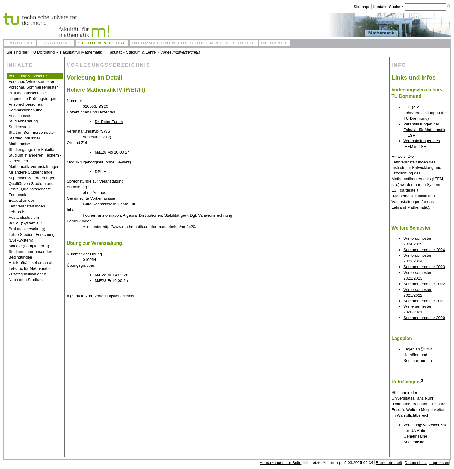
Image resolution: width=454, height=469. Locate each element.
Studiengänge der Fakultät (32, 149)
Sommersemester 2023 (424, 267)
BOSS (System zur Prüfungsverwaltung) (27, 226)
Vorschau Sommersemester (33, 87)
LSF (407, 107)
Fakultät (20, 43)
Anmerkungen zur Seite (280, 462)
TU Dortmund (43, 52)
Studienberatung (23, 121)
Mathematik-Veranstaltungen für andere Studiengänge (34, 169)
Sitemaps (362, 6)
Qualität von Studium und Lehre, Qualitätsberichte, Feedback (31, 189)
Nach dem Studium (26, 279)
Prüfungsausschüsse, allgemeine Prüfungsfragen (32, 96)
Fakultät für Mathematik (81, 52)
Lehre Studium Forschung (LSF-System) (32, 237)
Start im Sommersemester (32, 132)
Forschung (55, 43)
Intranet (274, 43)
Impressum (439, 462)
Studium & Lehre (102, 43)
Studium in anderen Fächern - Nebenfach (35, 158)
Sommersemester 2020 (424, 317)
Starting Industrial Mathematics (24, 141)
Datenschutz (416, 462)
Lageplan (411, 349)
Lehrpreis (17, 212)
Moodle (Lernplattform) (29, 246)
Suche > (397, 6)
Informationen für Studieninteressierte (193, 43)
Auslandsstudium (24, 217)
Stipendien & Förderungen (32, 178)
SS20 (103, 106)
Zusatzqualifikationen (27, 274)
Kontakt (379, 6)
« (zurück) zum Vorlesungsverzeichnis (100, 296)
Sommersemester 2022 (424, 284)
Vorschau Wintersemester (32, 81)
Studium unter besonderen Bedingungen (32, 254)
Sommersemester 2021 (424, 301)
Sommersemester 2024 (424, 250)
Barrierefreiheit (389, 462)
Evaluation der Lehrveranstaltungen (27, 203)
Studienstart (19, 127)
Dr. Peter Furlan (109, 121)
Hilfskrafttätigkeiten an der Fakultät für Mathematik (32, 265)
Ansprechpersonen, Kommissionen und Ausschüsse (26, 110)
